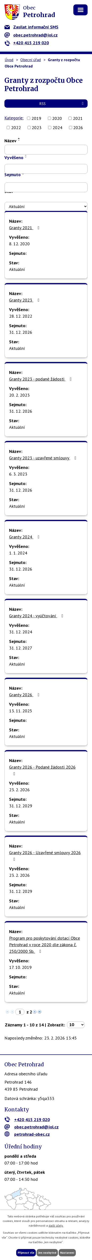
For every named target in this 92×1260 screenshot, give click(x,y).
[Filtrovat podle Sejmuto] (46, 187)
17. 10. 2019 (20, 967)
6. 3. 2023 (18, 474)
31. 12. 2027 (20, 648)
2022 (16, 127)
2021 (78, 118)
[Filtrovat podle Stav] (46, 206)
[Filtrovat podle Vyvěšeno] (46, 169)
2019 (36, 118)
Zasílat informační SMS (31, 27)
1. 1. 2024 (18, 553)
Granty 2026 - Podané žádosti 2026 (42, 770)
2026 (78, 127)
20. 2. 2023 (19, 395)
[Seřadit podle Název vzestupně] (19, 138)
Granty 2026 (25, 694)
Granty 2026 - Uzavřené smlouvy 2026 (45, 855)
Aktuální (17, 269)
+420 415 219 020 (26, 43)
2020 (57, 118)
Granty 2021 (25, 227)
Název (10, 140)
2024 (57, 127)
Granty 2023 (25, 300)
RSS (62, 103)
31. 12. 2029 (20, 806)
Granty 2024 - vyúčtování (37, 616)
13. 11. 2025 (20, 711)
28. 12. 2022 (20, 316)
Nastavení (67, 1252)
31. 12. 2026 (20, 332)
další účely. (56, 1225)
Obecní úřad (30, 59)
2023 (36, 127)
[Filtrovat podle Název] (46, 149)
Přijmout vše (26, 1252)
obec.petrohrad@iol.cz (31, 35)
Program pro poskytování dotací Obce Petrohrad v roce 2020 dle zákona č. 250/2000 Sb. (44, 944)
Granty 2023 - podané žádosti (41, 379)
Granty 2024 (25, 537)
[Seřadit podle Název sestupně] (19, 140)
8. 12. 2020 (19, 244)
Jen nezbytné (47, 1252)
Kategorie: (14, 118)
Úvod (9, 59)
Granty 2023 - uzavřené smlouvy (43, 458)
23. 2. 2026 (19, 789)
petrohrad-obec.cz (27, 1134)
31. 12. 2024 (20, 632)
